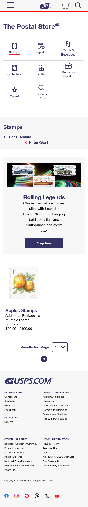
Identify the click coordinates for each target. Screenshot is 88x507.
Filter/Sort (38, 142)
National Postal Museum (18, 461)
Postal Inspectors (14, 448)
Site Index (10, 401)
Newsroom (49, 401)
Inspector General (14, 452)
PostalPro (10, 469)
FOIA (45, 452)
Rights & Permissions (55, 418)
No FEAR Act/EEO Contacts (58, 456)
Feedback (10, 409)
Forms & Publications (55, 409)
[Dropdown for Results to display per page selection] (60, 347)
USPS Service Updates (55, 405)
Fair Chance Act (52, 461)
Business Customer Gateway (20, 443)
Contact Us (10, 396)
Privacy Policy (51, 443)
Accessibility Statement (56, 465)
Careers (8, 421)
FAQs (7, 405)
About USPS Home (53, 396)
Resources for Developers (19, 465)
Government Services (55, 414)
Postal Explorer (13, 456)
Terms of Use (50, 448)
